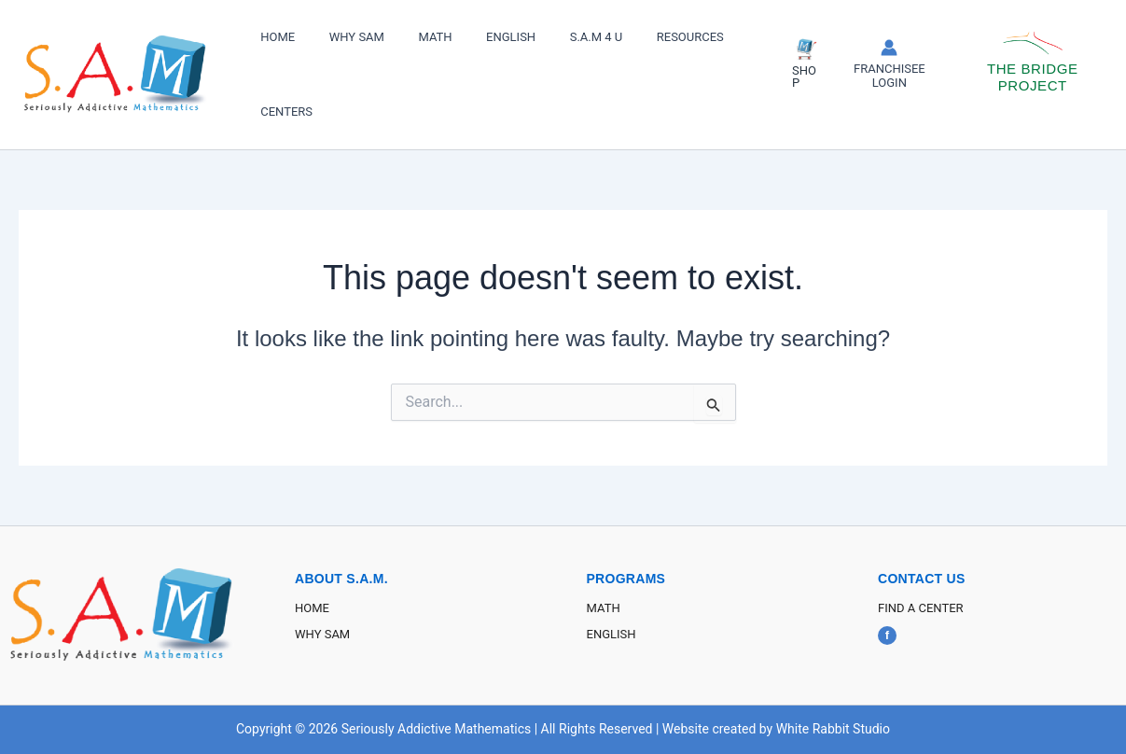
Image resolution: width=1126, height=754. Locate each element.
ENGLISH (476, 37)
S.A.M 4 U (551, 37)
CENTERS (282, 112)
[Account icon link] (872, 64)
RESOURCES (636, 37)
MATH (410, 37)
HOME (273, 37)
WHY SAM (341, 37)
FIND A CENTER (921, 608)
